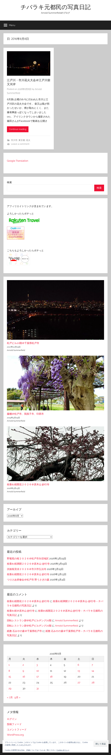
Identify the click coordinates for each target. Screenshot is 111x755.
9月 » (17, 697)
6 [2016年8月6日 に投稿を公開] (78, 664)
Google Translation (17, 160)
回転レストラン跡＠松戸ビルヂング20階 (29, 620)
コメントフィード (17, 729)
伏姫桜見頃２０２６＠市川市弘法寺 (26, 569)
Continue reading (17, 129)
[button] (101, 744)
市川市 (14, 140)
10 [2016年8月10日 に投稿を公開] (37, 670)
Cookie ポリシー (63, 750)
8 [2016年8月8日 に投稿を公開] (9, 670)
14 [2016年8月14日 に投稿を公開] (93, 670)
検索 (9, 182)
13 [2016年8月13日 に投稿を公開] (79, 670)
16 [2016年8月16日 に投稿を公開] (24, 676)
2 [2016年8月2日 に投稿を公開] (23, 664)
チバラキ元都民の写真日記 (56, 7)
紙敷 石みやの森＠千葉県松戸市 (24, 631)
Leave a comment (20, 144)
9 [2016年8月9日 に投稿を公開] (23, 670)
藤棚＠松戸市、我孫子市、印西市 (25, 413)
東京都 (21, 140)
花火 (28, 140)
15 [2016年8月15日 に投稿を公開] (10, 676)
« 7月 (10, 697)
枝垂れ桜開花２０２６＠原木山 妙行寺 (28, 484)
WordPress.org (15, 734)
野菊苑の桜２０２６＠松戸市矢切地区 (28, 558)
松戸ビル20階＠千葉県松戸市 (23, 343)
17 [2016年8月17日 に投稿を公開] (37, 676)
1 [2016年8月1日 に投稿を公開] (9, 664)
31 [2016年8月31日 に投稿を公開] (37, 688)
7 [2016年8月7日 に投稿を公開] (92, 664)
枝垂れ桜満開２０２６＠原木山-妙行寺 (28, 563)
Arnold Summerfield (66, 620)
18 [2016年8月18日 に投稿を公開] (51, 676)
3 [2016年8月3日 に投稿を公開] (37, 664)
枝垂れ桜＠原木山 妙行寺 (21, 610)
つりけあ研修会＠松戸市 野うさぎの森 (28, 579)
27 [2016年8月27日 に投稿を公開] (79, 682)
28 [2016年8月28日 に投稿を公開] (93, 682)
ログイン (12, 719)
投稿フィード (14, 724)
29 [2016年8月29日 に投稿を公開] (10, 688)
